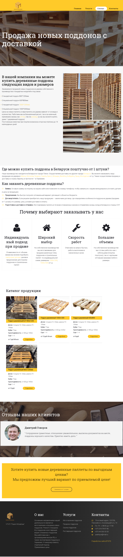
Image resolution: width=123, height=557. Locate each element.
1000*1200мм (24, 105)
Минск (23, 176)
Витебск (63, 176)
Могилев (30, 176)
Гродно (37, 176)
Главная (77, 9)
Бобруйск (70, 176)
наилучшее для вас (13, 258)
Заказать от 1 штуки (61, 489)
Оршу (77, 176)
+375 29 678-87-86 (102, 529)
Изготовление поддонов (73, 521)
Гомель (44, 176)
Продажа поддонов (71, 524)
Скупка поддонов (70, 528)
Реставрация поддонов (72, 531)
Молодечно (84, 176)
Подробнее (28, 340)
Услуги (88, 9)
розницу (34, 117)
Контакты (113, 9)
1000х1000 (44, 263)
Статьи (100, 9)
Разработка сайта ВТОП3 (102, 541)
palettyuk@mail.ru (102, 535)
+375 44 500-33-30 (102, 532)
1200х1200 (53, 261)
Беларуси (87, 174)
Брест (49, 176)
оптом (22, 117)
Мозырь (56, 176)
